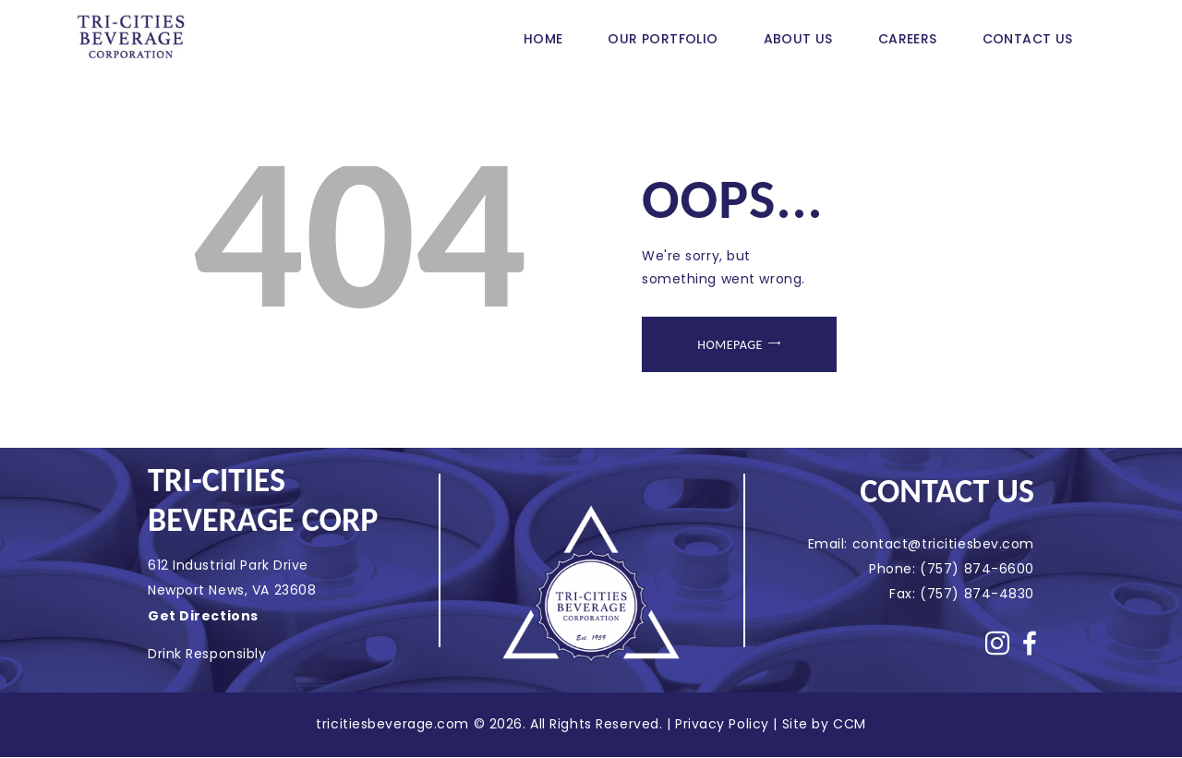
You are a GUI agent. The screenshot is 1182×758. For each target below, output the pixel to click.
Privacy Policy (722, 724)
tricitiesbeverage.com (394, 724)
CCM (849, 724)
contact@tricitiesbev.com (943, 544)
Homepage (730, 345)
